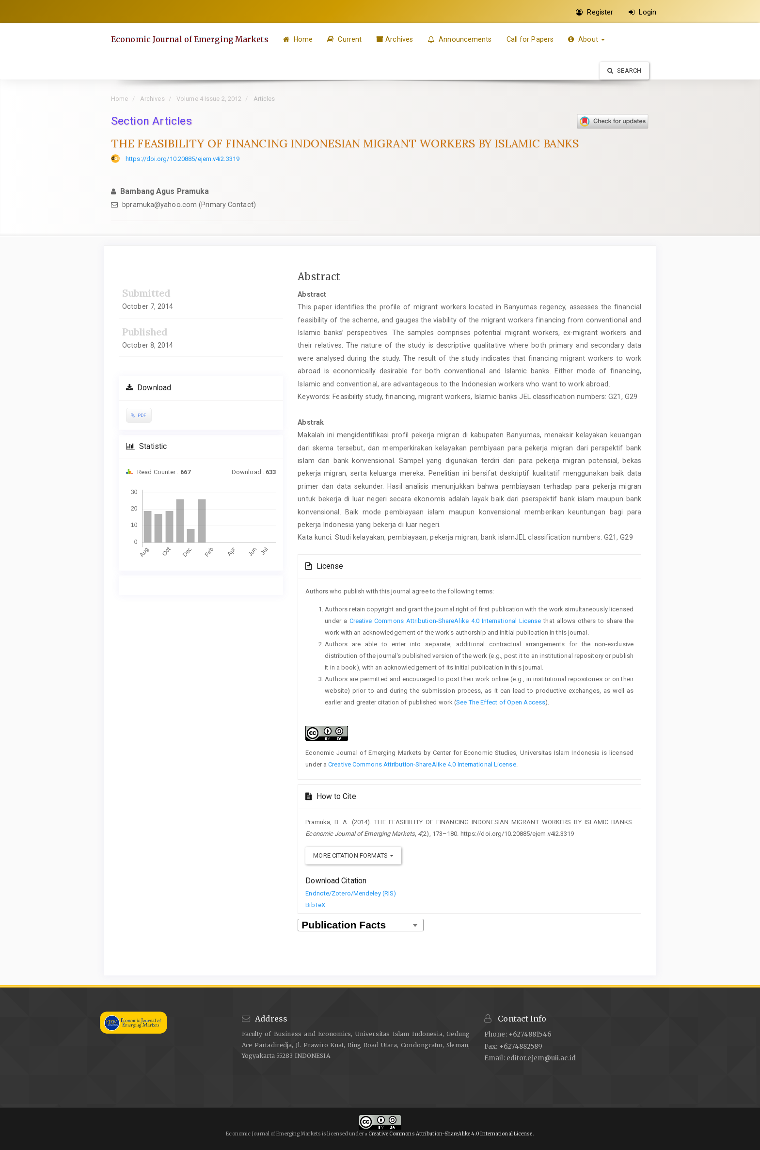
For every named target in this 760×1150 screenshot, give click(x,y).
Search (624, 70)
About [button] (586, 39)
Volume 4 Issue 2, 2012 (208, 98)
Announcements (460, 39)
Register (594, 12)
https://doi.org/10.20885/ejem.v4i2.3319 (182, 158)
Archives (394, 39)
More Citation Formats (353, 855)
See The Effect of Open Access (500, 702)
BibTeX (315, 905)
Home (298, 39)
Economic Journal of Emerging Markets (190, 39)
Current (344, 39)
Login (642, 12)
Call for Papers (530, 39)
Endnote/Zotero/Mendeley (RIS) (350, 893)
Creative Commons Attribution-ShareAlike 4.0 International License (445, 620)
